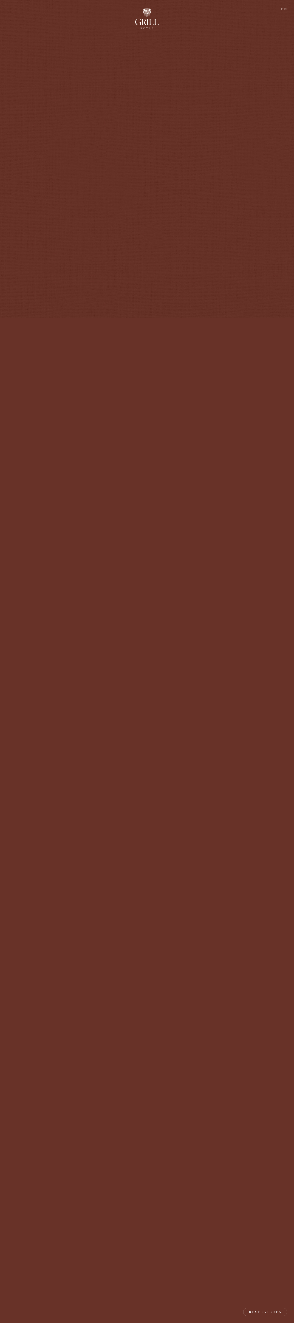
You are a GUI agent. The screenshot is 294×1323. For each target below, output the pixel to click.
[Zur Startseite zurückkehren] (147, 18)
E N (284, 9)
